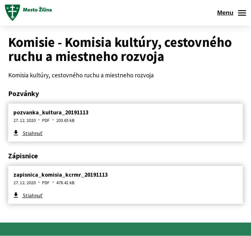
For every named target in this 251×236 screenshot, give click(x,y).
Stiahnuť (32, 133)
